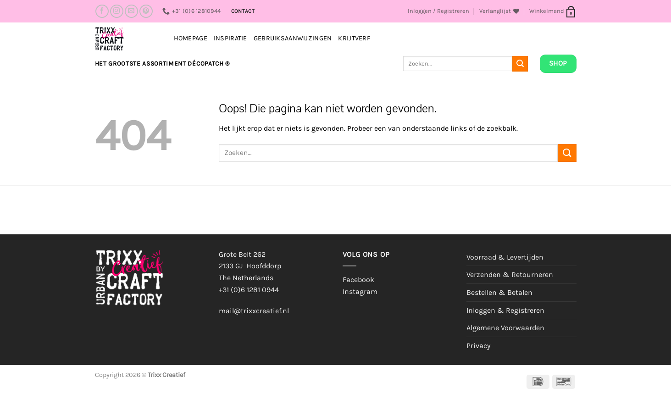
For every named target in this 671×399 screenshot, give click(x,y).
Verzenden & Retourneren (509, 274)
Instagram (360, 291)
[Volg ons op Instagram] (116, 11)
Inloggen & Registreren (505, 310)
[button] (438, 11)
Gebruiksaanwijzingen (293, 38)
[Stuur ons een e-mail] (131, 11)
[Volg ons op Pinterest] (146, 11)
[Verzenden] (520, 64)
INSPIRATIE (230, 38)
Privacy (478, 345)
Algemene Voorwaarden (505, 327)
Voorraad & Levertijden (504, 257)
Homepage (190, 38)
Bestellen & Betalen (499, 292)
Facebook (358, 279)
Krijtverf (354, 38)
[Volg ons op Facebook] (102, 11)
